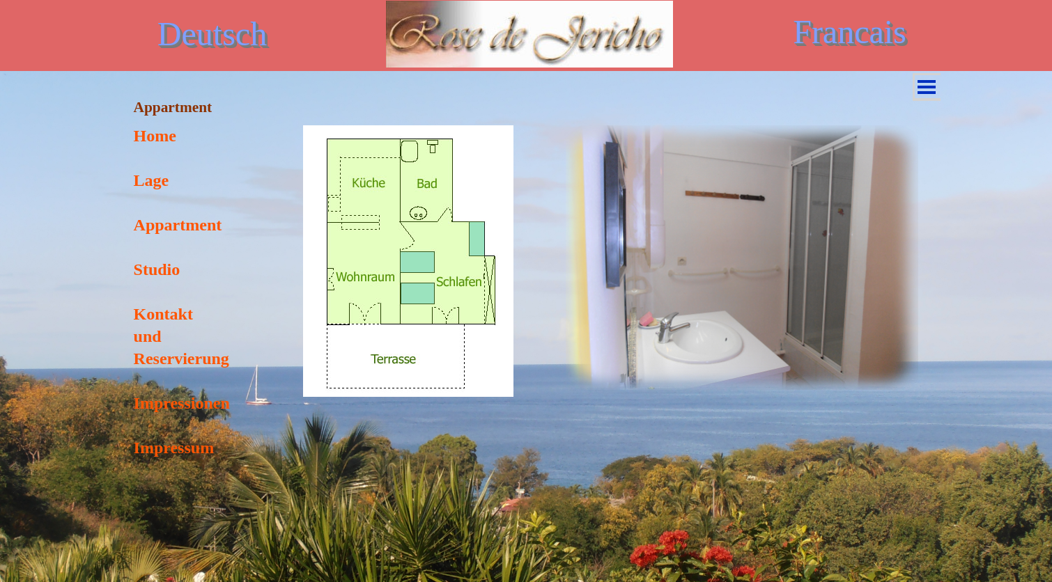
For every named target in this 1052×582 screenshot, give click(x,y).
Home (155, 136)
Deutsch (212, 33)
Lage (151, 180)
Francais (849, 31)
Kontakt (163, 314)
